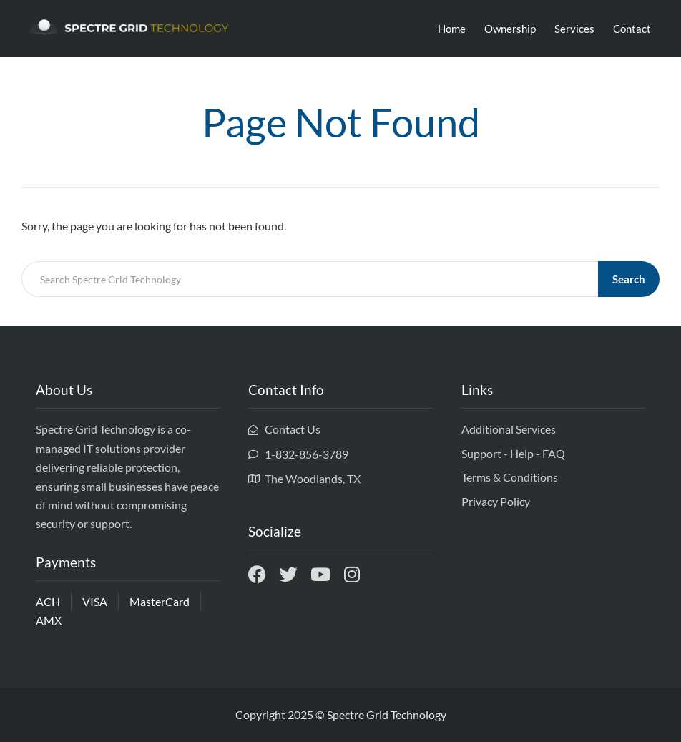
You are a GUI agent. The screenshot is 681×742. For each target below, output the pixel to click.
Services (574, 28)
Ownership (510, 28)
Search (628, 279)
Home (452, 28)
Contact (632, 28)
